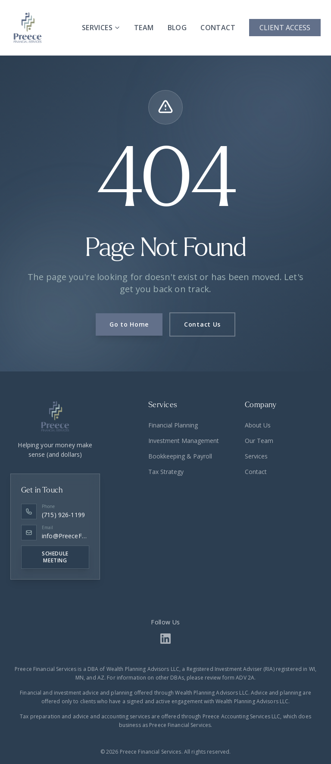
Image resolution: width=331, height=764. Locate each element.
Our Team (259, 441)
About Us (258, 425)
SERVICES (101, 27)
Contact (256, 472)
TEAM (144, 27)
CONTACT (217, 27)
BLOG (177, 27)
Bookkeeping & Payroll (180, 456)
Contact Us (202, 324)
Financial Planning (173, 425)
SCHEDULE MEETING (55, 557)
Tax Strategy (166, 472)
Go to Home (129, 324)
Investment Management (183, 441)
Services (256, 456)
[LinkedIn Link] (165, 638)
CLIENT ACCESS (284, 27)
